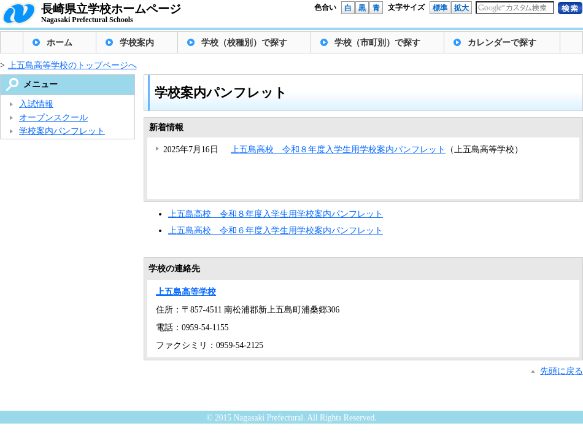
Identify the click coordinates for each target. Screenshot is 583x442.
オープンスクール (53, 117)
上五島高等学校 (186, 292)
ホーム (59, 42)
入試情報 (36, 104)
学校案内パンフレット (62, 131)
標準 (440, 8)
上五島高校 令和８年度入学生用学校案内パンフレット (338, 149)
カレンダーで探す (502, 42)
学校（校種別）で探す (244, 42)
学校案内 (137, 42)
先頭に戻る (561, 371)
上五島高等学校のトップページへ (72, 65)
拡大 (461, 8)
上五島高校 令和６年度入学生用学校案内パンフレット (275, 230)
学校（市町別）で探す (377, 42)
